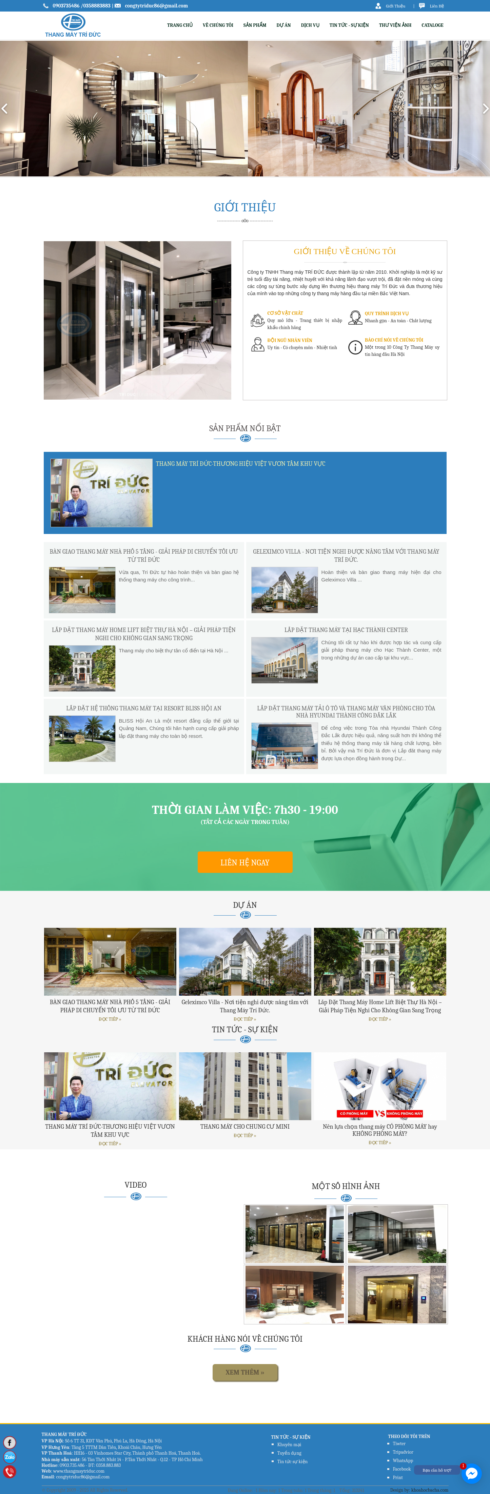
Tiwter (399, 1444)
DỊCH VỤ (310, 25)
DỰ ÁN (284, 25)
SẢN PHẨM (255, 25)
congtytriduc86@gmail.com (156, 6)
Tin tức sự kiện (292, 1461)
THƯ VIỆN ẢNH (395, 25)
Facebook (402, 1469)
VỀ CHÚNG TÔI (218, 25)
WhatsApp (403, 1460)
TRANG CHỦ (180, 25)
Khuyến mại (289, 1445)
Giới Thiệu (395, 5)
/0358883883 (96, 6)
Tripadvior (403, 1452)
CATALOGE (432, 25)
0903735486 (67, 6)
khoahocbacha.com (430, 1490)
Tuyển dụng (289, 1453)
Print (398, 1477)
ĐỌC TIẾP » (110, 1019)
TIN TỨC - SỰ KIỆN (349, 25)
